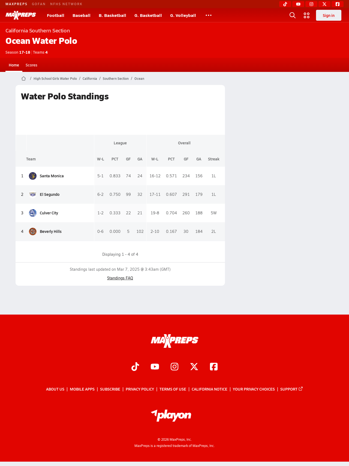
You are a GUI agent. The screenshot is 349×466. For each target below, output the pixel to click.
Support (291, 389)
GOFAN (39, 4)
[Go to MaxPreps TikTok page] (135, 367)
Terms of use (173, 389)
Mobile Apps (82, 389)
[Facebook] (338, 4)
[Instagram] (311, 4)
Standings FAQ (120, 278)
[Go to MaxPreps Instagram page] (174, 367)
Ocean (139, 78)
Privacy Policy (140, 389)
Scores (31, 65)
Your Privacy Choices (254, 388)
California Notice (209, 389)
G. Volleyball (183, 15)
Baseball (82, 15)
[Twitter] (324, 4)
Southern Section (116, 78)
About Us (55, 389)
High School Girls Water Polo (55, 78)
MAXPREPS (16, 4)
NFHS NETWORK (66, 4)
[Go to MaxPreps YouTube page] (155, 367)
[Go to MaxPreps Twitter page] (194, 367)
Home (14, 65)
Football (55, 15)
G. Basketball (148, 15)
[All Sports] (208, 15)
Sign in (329, 15)
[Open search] (292, 15)
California (90, 78)
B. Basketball (112, 15)
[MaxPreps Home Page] (23, 78)
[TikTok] (285, 4)
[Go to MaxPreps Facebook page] (213, 367)
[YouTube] (298, 4)
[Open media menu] (307, 15)
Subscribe (110, 389)
